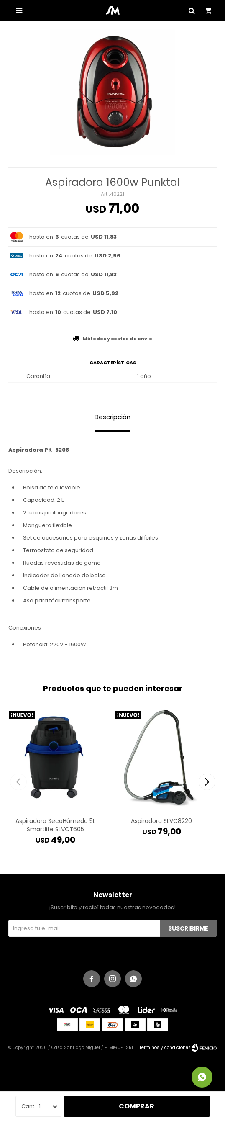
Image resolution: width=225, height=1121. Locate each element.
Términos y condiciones (165, 1047)
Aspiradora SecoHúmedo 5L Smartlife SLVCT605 (55, 825)
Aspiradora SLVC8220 (161, 821)
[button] (206, 782)
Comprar (136, 1106)
